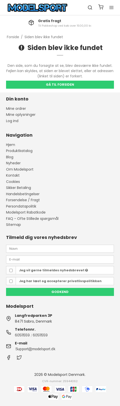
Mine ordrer (16, 108)
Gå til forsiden (60, 84)
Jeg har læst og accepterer (60, 281)
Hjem (10, 144)
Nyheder (13, 163)
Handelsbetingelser (23, 193)
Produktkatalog (19, 150)
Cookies (13, 181)
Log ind (12, 120)
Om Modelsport (20, 169)
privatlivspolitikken (85, 281)
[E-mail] (60, 259)
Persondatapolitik (21, 206)
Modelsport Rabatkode (26, 212)
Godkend (60, 292)
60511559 (22, 335)
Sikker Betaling (18, 187)
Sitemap (13, 224)
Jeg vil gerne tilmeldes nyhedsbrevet (53, 270)
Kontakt (13, 175)
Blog (9, 157)
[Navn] (60, 248)
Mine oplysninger (21, 114)
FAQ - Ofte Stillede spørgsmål (32, 218)
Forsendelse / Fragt (23, 199)
